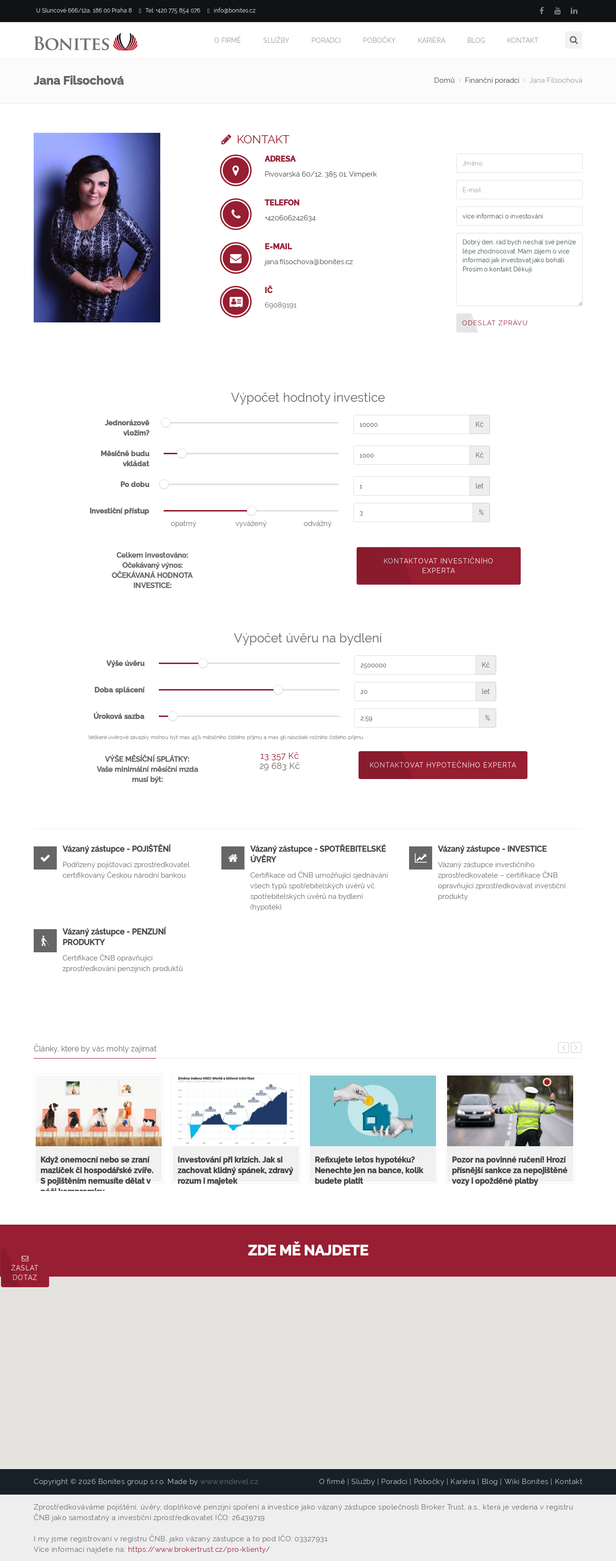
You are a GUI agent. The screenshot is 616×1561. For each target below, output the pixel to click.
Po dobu (134, 484)
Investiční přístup (119, 510)
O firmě (227, 40)
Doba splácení (119, 689)
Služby (276, 40)
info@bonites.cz (231, 10)
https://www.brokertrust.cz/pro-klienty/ (199, 1549)
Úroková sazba (118, 716)
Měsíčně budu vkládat (125, 458)
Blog (476, 40)
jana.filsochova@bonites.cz (309, 261)
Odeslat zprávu (495, 322)
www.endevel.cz (229, 1481)
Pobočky (379, 40)
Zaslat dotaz (25, 1268)
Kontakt (523, 40)
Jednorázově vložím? (127, 427)
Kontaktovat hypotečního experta (443, 764)
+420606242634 (290, 217)
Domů (444, 80)
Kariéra (431, 40)
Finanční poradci (492, 80)
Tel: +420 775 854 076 (169, 10)
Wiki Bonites (526, 1481)
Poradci (326, 40)
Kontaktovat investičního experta (439, 565)
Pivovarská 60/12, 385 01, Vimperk (321, 173)
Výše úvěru (125, 663)
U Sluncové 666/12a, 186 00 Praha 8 (83, 10)
